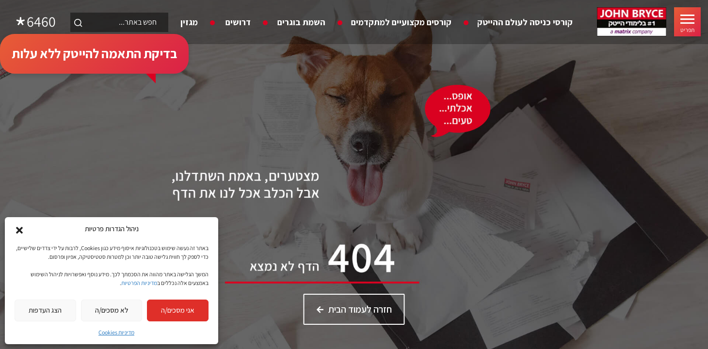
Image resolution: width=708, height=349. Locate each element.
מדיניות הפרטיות (139, 282)
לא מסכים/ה (111, 310)
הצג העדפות (45, 310)
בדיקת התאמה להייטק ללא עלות (94, 53)
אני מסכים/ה (177, 310)
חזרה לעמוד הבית (360, 309)
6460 (41, 22)
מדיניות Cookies (116, 332)
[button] (19, 229)
